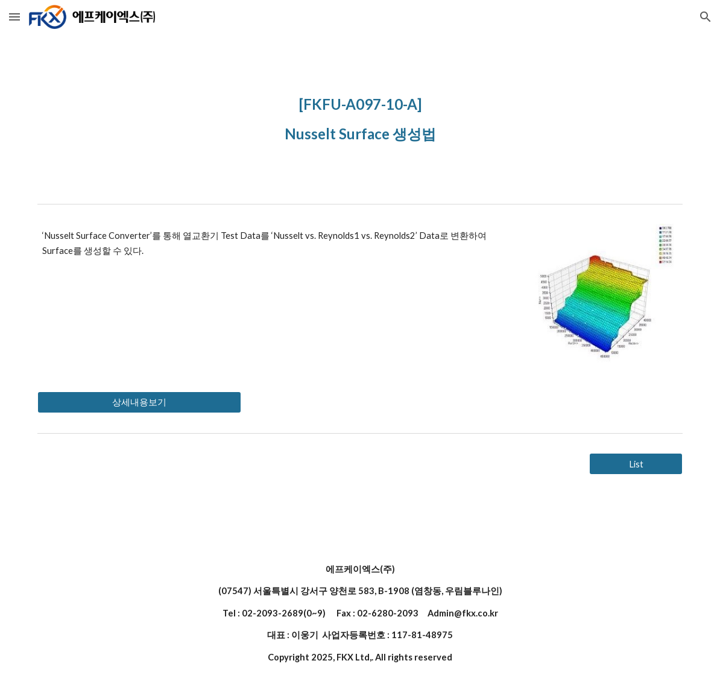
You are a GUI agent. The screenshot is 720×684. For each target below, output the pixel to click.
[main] (360, 116)
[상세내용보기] (139, 402)
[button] (14, 16)
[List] (636, 464)
